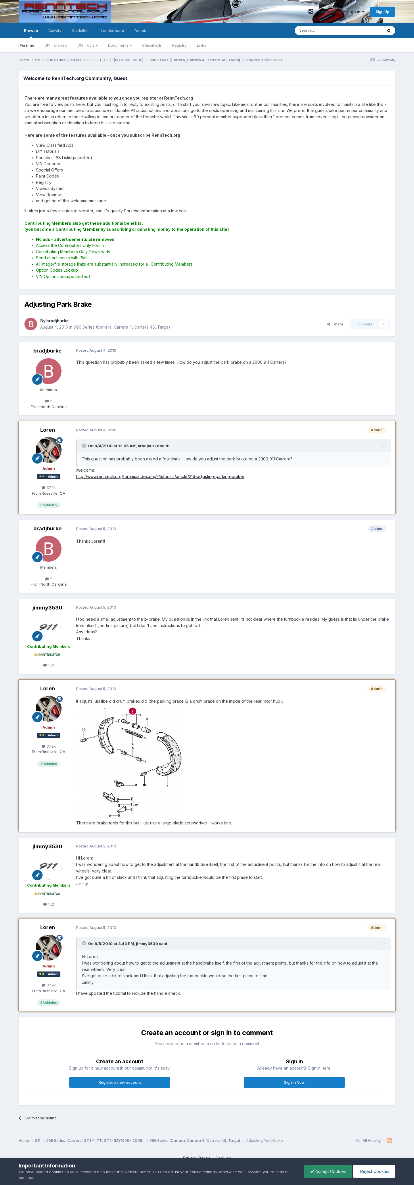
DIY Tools (88, 45)
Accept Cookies (328, 1171)
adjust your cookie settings (192, 1171)
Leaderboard (112, 30)
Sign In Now (294, 1082)
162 (48, 665)
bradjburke (47, 351)
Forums (27, 45)
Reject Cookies (374, 1171)
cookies (56, 1171)
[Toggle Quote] (84, 445)
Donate (141, 30)
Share (335, 324)
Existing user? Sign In (342, 11)
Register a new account (120, 1082)
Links (201, 45)
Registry (179, 45)
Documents (120, 45)
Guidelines (81, 30)
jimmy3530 (47, 608)
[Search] (324, 30)
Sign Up (382, 11)
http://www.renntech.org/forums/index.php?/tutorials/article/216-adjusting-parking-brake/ (160, 476)
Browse (31, 33)
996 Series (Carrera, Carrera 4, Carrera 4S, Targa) (122, 327)
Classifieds (152, 45)
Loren (47, 430)
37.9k (49, 487)
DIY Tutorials (56, 45)
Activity (54, 30)
